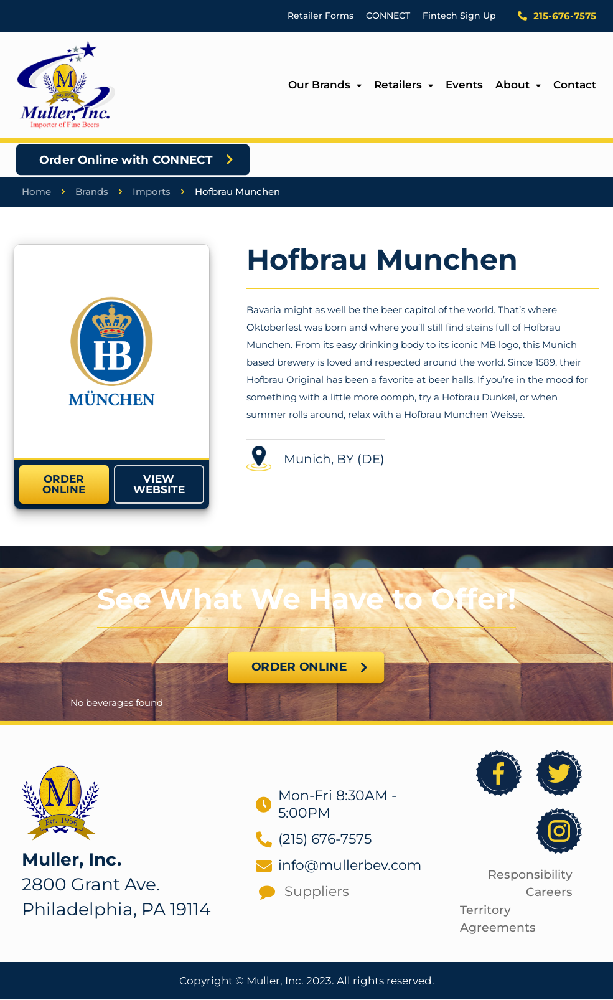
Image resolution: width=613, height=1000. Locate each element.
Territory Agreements (498, 919)
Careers (549, 892)
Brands (91, 192)
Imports (152, 192)
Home (36, 192)
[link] (111, 351)
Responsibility (530, 875)
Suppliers (316, 892)
